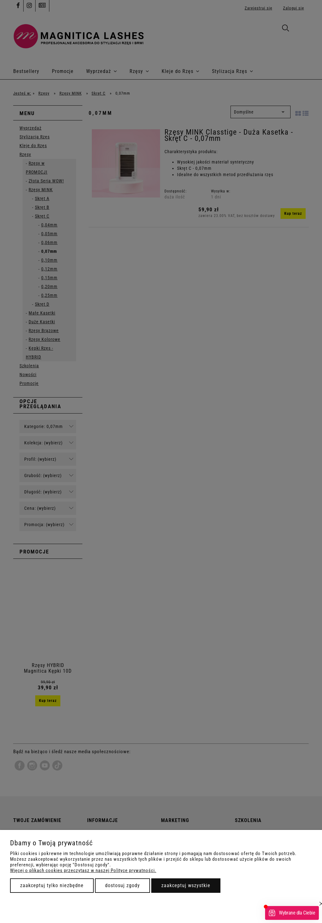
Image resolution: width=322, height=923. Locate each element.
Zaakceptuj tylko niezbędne (52, 885)
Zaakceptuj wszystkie (185, 885)
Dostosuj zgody (122, 885)
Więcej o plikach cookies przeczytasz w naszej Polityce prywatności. (83, 870)
